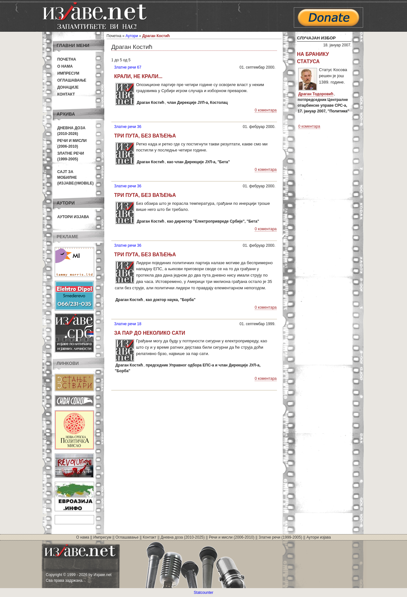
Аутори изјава (73, 217)
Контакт (66, 94)
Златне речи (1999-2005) (280, 537)
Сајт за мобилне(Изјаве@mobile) (75, 177)
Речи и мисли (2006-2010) (231, 537)
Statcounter (203, 592)
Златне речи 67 (127, 67)
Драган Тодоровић (315, 94)
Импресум (68, 73)
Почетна (66, 59)
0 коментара (266, 110)
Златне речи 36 (127, 126)
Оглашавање (71, 80)
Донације (68, 87)
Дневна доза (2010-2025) (183, 537)
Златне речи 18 (127, 324)
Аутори (132, 36)
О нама (65, 66)
